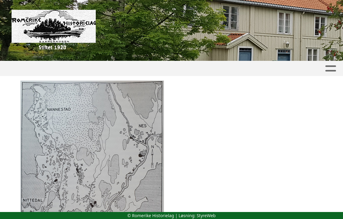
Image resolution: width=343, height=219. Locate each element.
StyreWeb (206, 215)
